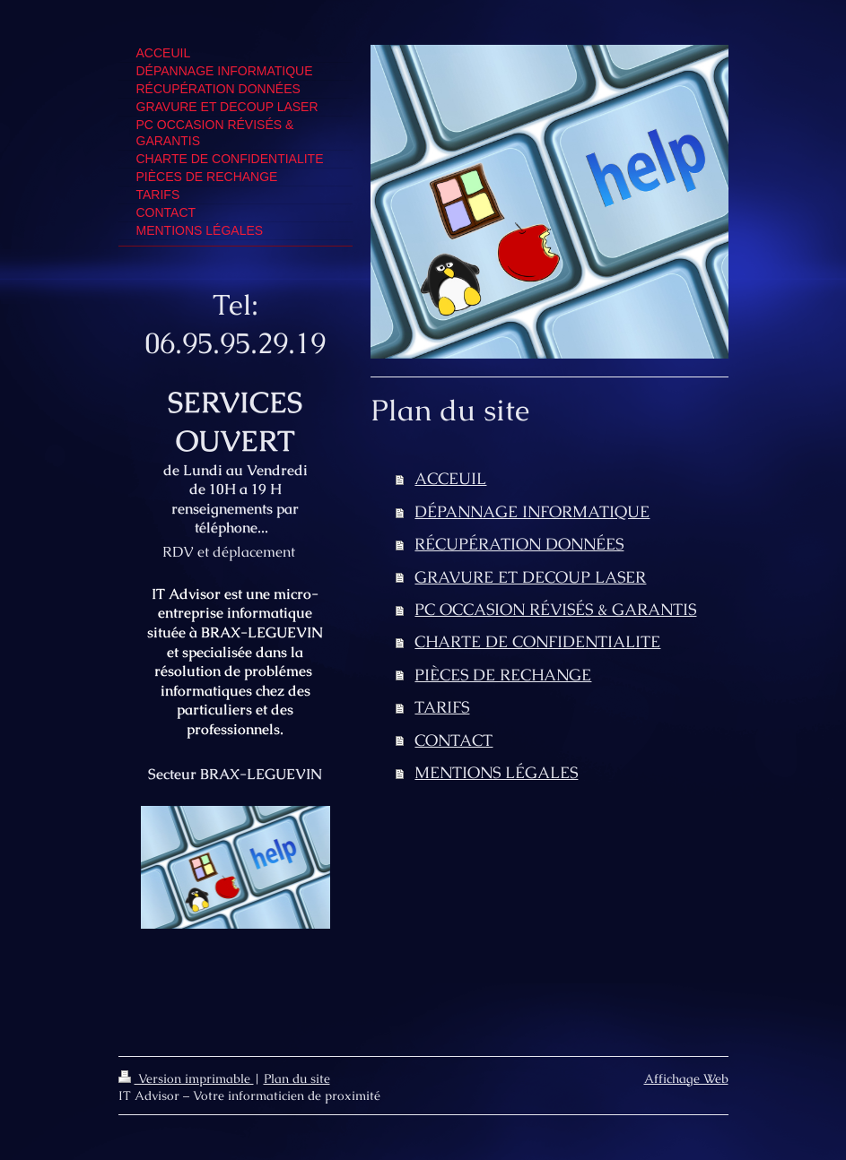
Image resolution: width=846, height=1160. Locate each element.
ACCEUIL (450, 478)
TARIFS (441, 707)
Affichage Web (686, 1078)
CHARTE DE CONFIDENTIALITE (537, 641)
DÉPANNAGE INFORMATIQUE (532, 511)
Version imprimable (186, 1078)
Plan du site (297, 1078)
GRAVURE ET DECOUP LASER (530, 577)
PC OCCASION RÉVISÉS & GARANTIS (555, 609)
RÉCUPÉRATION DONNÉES (519, 543)
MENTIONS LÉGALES (496, 772)
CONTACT (453, 740)
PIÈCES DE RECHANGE (502, 674)
